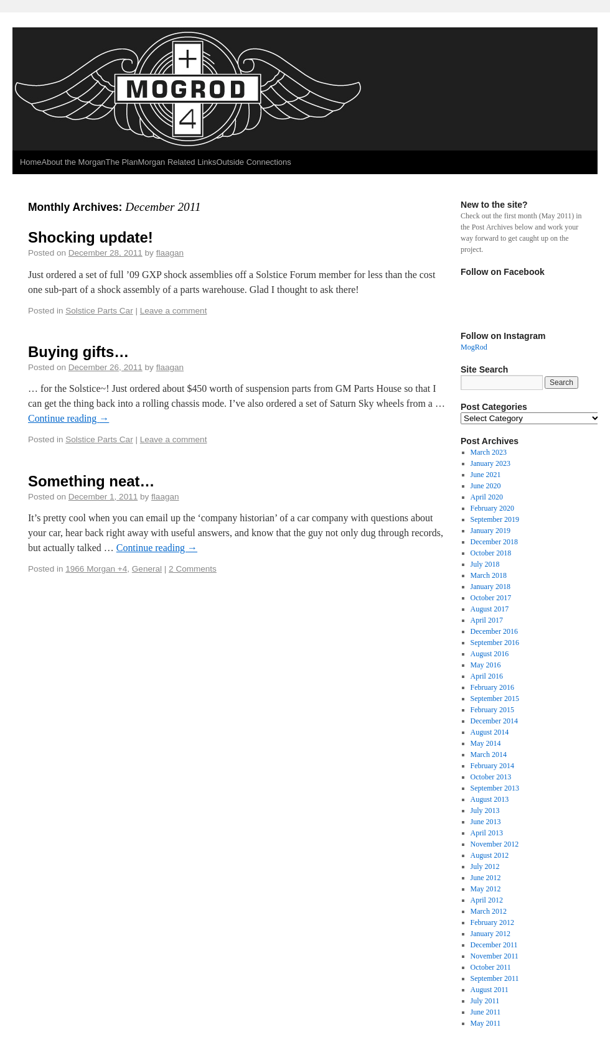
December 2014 (494, 721)
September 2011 (495, 978)
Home (31, 162)
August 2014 (490, 732)
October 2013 (491, 777)
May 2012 (486, 888)
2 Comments (193, 568)
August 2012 (490, 855)
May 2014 (486, 743)
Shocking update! (90, 237)
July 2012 (485, 866)
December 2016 (494, 631)
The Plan (122, 162)
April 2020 (487, 497)
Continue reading (68, 418)
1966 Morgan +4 (96, 568)
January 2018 (490, 586)
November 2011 (494, 956)
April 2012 (487, 900)
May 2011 (486, 1023)
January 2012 (490, 933)
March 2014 (489, 754)
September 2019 (495, 519)
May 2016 (486, 665)
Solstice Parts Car (99, 310)
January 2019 (490, 530)
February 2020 (492, 508)
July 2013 (485, 810)
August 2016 (490, 653)
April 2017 (487, 620)
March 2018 (489, 575)
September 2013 (495, 788)
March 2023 (489, 452)
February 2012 (492, 922)
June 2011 (486, 1012)
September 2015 (495, 698)
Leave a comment (173, 310)
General (147, 568)
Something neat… (91, 481)
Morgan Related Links (177, 162)
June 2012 (486, 877)
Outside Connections (253, 162)
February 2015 (492, 709)
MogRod (474, 347)
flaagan (170, 253)
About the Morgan (74, 162)
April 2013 (487, 833)
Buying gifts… (78, 351)
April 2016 (487, 676)
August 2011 (490, 989)
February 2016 (492, 687)
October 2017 (491, 597)
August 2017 (490, 609)
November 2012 (495, 844)
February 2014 (492, 765)
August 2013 (490, 799)
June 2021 (486, 474)
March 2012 (489, 911)
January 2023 (490, 463)
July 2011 (485, 1000)
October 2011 (491, 967)
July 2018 (485, 564)
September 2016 (495, 642)
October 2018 (491, 553)
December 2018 (494, 541)
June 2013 (486, 821)
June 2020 (486, 485)
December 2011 (494, 944)
